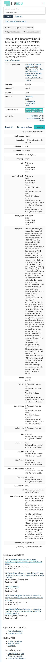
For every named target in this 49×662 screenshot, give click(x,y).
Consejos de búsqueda (16, 654)
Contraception (30, 101)
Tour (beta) (12, 646)
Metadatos (39, 127)
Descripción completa (12, 60)
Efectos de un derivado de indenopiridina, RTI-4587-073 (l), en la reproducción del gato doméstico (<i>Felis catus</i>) (24, 575)
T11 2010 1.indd (12, 586)
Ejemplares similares (24, 127)
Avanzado (18, 16)
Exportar (30, 28)
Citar (8, 28)
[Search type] (24, 13)
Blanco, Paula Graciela (33, 73)
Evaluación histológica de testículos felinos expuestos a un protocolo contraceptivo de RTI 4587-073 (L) (23, 562)
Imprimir (18, 28)
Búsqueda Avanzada (15, 633)
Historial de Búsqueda (15, 631)
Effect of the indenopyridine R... (16, 21)
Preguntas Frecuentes (15, 656)
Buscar (8, 16)
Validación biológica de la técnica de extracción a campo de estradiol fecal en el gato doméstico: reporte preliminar (24, 598)
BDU (6, 3)
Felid (27, 99)
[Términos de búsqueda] (24, 9)
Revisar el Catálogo (15, 641)
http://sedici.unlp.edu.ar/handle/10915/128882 (34, 111)
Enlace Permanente (32, 32)
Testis (27, 105)
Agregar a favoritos (13, 32)
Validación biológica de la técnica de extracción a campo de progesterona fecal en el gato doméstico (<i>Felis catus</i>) (23, 611)
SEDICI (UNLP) (36, 116)
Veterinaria (29, 96)
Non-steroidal (30, 103)
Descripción (9, 127)
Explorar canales (14, 643)
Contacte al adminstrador (16, 658)
